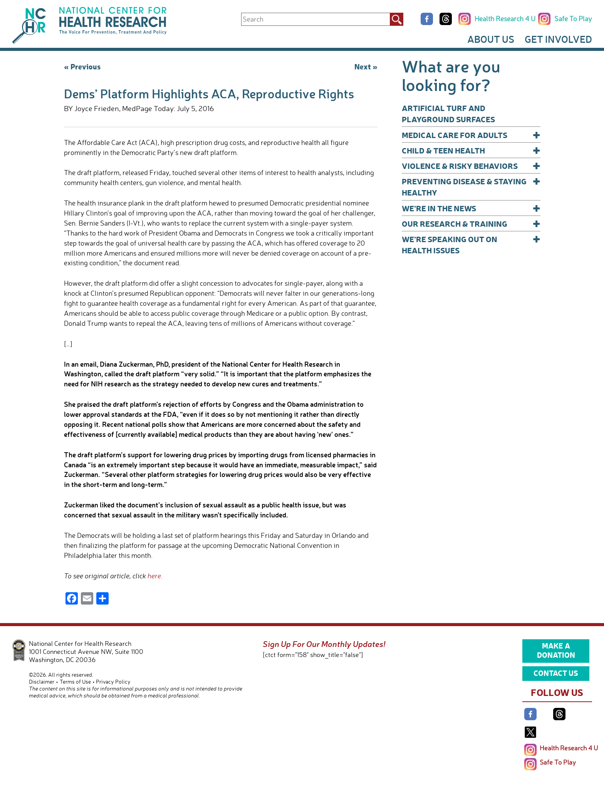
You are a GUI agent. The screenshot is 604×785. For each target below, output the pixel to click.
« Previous (82, 66)
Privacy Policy (113, 681)
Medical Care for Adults (471, 134)
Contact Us (556, 673)
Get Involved (558, 39)
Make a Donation (556, 650)
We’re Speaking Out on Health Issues (471, 244)
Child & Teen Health (471, 150)
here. (155, 575)
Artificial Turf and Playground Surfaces (448, 113)
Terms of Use (75, 681)
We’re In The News (471, 208)
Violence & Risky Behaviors (471, 165)
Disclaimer (41, 681)
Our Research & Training (471, 223)
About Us (490, 39)
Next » (366, 66)
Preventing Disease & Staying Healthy (471, 186)
